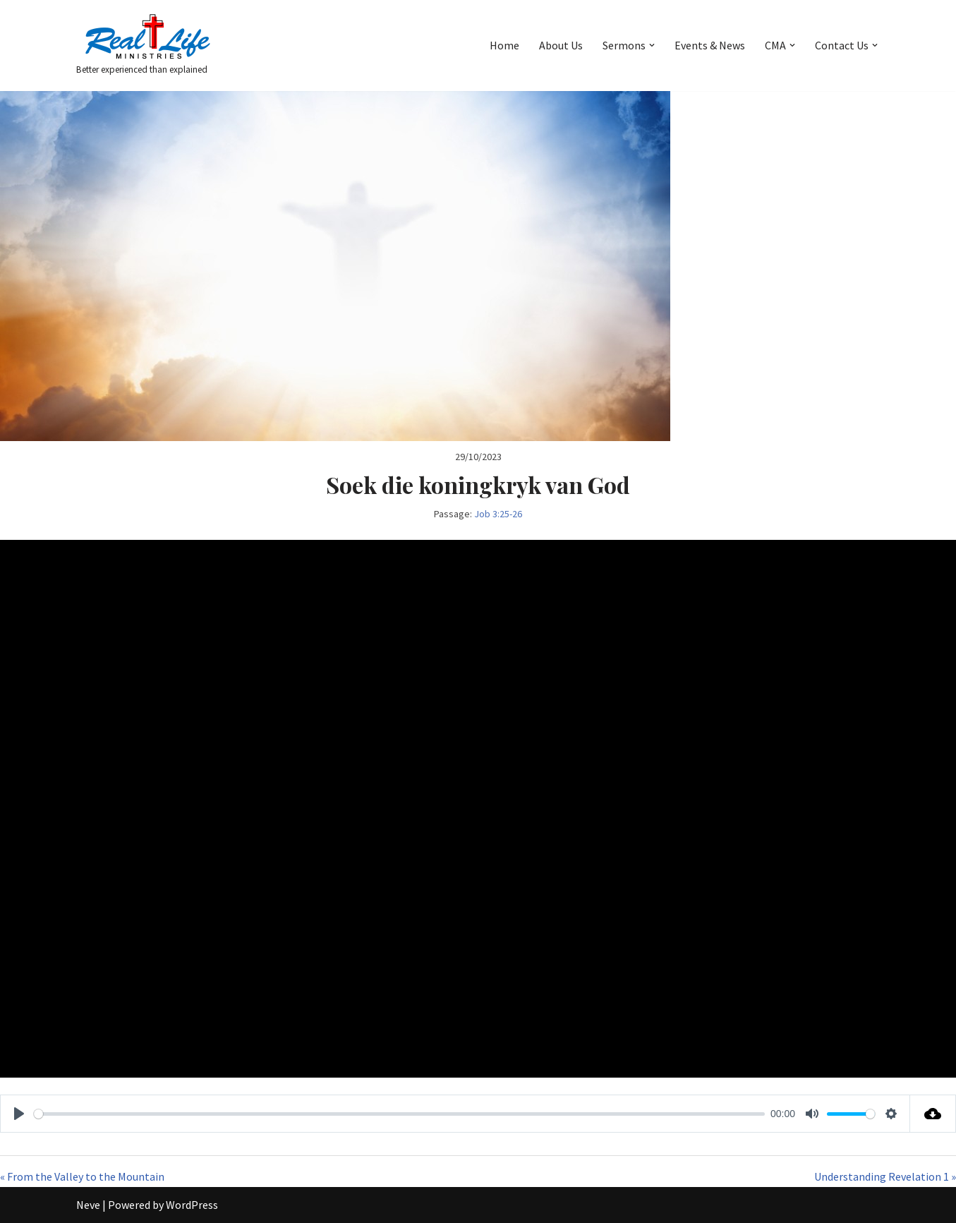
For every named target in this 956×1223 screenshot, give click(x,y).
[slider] (399, 1114)
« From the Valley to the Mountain (82, 1176)
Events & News (709, 45)
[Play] (19, 1113)
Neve (88, 1205)
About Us (561, 45)
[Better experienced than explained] (146, 45)
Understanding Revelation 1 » (885, 1176)
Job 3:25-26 (498, 513)
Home (504, 45)
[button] (652, 45)
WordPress (192, 1205)
